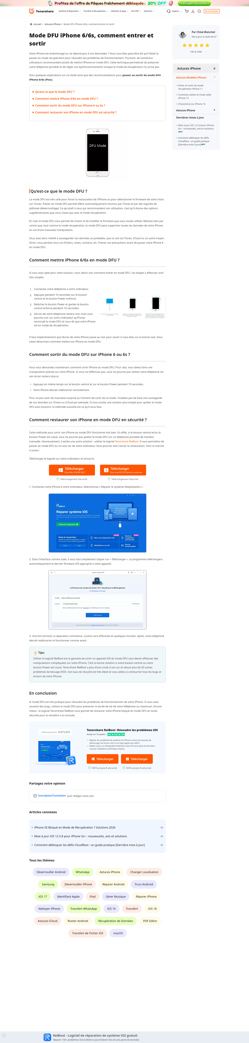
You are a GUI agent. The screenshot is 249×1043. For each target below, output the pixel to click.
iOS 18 (152, 909)
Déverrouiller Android (51, 872)
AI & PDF (135, 11)
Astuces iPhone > (54, 24)
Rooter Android (78, 921)
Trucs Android (144, 884)
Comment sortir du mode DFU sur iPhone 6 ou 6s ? (70, 105)
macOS (118, 933)
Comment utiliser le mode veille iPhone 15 (194, 96)
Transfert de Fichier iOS (87, 933)
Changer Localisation (144, 872)
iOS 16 (111, 909)
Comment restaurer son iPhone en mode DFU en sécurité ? (76, 112)
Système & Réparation (68, 11)
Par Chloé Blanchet (203, 32)
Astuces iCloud (47, 921)
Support (173, 11)
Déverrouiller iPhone (78, 884)
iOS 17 (42, 896)
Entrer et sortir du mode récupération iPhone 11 (190, 87)
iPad (93, 896)
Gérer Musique (116, 896)
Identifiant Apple (68, 896)
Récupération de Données (115, 921)
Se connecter (212, 11)
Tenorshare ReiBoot (126, 441)
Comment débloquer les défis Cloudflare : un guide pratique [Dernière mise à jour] (193, 141)
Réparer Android (113, 884)
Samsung (48, 884)
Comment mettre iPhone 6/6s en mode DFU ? (66, 98)
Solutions (148, 11)
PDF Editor (150, 921)
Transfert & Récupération (94, 11)
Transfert (132, 909)
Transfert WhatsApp (83, 909)
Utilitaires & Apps (118, 11)
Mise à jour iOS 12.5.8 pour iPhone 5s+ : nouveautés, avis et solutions (196, 128)
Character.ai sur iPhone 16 (191, 103)
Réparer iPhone (146, 896)
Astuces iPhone (189, 68)
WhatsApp (83, 872)
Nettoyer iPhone (49, 909)
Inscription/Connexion (52, 795)
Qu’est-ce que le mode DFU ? (54, 92)
